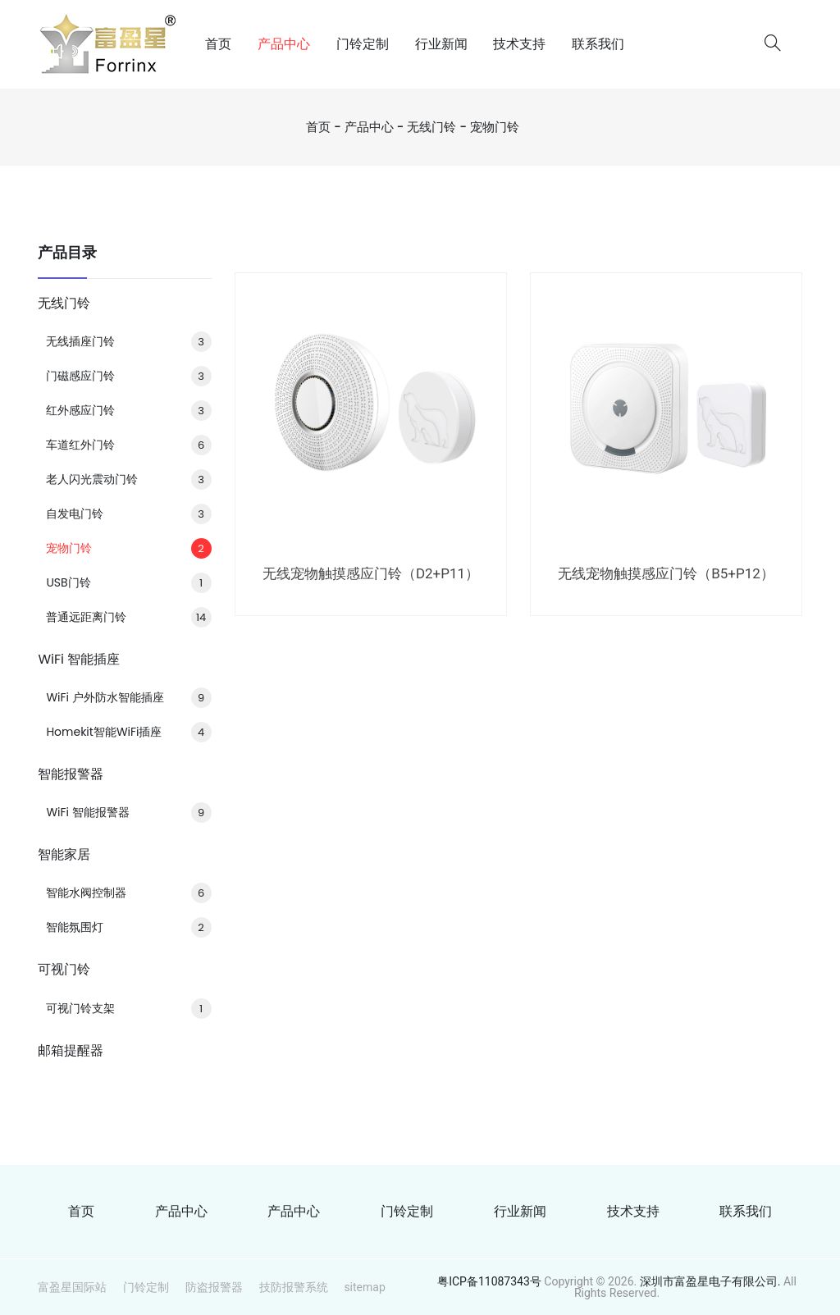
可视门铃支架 (128, 1008)
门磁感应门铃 (128, 376)
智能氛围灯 (128, 927)
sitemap (364, 1287)
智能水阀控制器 (128, 892)
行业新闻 (441, 44)
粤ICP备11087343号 (489, 1281)
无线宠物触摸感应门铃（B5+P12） (666, 573)
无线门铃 (431, 126)
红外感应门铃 (128, 410)
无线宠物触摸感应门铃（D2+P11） (370, 573)
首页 (218, 44)
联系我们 (598, 44)
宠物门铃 (494, 126)
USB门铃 (128, 582)
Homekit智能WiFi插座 (128, 732)
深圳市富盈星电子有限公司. (711, 1281)
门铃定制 (362, 44)
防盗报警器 (214, 1287)
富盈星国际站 (72, 1287)
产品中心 (284, 44)
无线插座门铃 (128, 341)
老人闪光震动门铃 (128, 479)
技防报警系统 (293, 1287)
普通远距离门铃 (128, 617)
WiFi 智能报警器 (128, 812)
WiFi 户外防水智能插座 (128, 697)
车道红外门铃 (128, 444)
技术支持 (519, 44)
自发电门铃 (128, 513)
